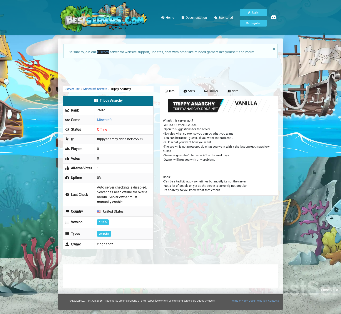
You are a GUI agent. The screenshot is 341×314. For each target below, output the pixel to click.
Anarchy (104, 233)
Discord (103, 52)
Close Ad (330, 290)
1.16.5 (103, 222)
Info (169, 91)
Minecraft (104, 120)
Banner (211, 91)
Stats (189, 91)
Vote (232, 91)
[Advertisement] (170, 71)
